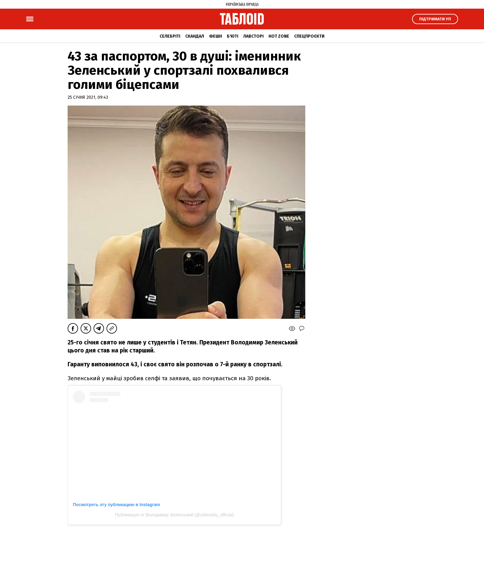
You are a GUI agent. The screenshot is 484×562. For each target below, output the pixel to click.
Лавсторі (253, 36)
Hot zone (279, 36)
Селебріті (170, 36)
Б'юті (232, 36)
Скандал (194, 36)
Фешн (215, 36)
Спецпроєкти (309, 36)
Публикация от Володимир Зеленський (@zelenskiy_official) (174, 514)
